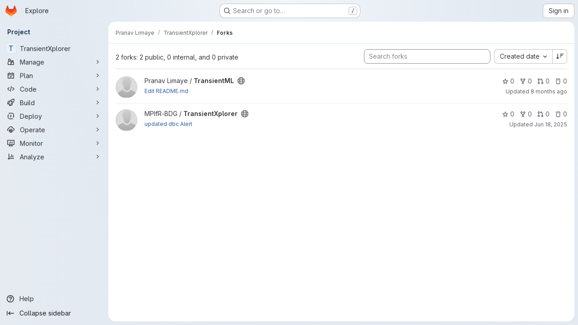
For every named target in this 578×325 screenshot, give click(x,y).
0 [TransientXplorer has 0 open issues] (561, 114)
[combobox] (523, 56)
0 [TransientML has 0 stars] (508, 81)
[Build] (54, 102)
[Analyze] (54, 156)
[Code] (54, 89)
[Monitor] (54, 143)
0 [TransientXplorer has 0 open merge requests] (543, 114)
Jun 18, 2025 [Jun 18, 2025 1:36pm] (550, 124)
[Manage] (54, 62)
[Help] (54, 298)
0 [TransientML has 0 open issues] (561, 81)
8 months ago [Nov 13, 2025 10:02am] (549, 91)
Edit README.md (166, 91)
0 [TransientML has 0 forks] (526, 81)
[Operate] (54, 129)
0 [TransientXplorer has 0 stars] (508, 114)
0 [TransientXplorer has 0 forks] (526, 114)
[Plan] (54, 75)
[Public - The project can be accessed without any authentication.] (241, 80)
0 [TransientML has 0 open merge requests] (543, 81)
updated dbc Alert (168, 124)
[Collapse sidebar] (54, 313)
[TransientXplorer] (54, 48)
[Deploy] (54, 116)
